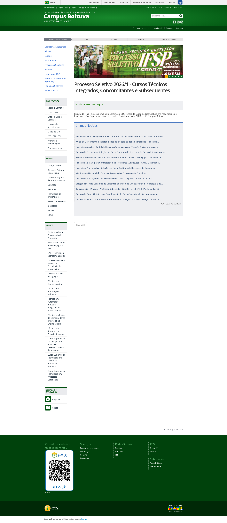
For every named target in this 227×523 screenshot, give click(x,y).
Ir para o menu (65, 7)
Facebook (80, 221)
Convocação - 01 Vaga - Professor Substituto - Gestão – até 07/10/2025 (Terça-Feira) (117, 186)
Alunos (48, 51)
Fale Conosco (51, 90)
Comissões (53, 112)
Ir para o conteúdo (50, 7)
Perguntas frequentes (141, 28)
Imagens (52, 399)
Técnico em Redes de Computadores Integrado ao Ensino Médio (56, 319)
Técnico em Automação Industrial (53, 291)
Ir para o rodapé (91, 7)
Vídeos (51, 407)
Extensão (52, 184)
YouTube (119, 451)
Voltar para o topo (173, 429)
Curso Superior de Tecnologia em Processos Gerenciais (56, 375)
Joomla (84, 519)
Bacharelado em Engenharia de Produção (55, 235)
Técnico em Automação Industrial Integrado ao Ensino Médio (54, 304)
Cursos (48, 56)
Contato (169, 28)
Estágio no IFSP (52, 74)
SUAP (86, 39)
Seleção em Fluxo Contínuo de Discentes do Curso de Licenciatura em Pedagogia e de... (119, 181)
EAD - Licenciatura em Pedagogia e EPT (56, 245)
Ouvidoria (179, 28)
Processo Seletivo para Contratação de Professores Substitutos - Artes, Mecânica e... (118, 161)
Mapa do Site (54, 131)
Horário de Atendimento (54, 126)
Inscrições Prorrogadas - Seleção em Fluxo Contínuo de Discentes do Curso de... (115, 166)
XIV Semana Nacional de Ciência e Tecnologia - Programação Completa (111, 171)
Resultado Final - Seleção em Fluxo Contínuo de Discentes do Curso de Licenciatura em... (120, 136)
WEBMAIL (141, 39)
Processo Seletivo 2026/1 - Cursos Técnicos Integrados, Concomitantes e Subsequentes (122, 87)
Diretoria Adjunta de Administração (56, 179)
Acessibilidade (151, 8)
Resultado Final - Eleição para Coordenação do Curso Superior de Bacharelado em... (117, 191)
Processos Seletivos (54, 65)
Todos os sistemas (169, 39)
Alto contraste (165, 8)
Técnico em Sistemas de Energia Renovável (56, 331)
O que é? (154, 448)
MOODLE (114, 39)
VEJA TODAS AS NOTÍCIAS (171, 200)
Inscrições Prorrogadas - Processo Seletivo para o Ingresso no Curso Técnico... (115, 176)
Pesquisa (52, 189)
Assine (153, 451)
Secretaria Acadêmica (55, 46)
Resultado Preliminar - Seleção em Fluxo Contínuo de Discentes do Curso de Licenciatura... (121, 151)
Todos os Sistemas (54, 86)
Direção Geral (54, 165)
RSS (116, 455)
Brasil (53, 2)
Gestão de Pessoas (57, 201)
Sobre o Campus (56, 107)
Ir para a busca (78, 7)
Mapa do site (178, 8)
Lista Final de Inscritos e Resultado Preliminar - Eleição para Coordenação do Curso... (118, 196)
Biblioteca (52, 205)
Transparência (55, 148)
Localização (158, 28)
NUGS (50, 214)
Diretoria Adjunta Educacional (56, 171)
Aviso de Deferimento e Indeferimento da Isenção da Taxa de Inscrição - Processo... (117, 141)
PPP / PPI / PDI (54, 136)
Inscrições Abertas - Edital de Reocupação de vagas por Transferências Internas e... (117, 146)
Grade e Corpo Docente (55, 118)
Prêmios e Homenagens (54, 142)
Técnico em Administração (55, 282)
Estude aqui (50, 60)
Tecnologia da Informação (54, 195)
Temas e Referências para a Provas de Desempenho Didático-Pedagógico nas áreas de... (119, 156)
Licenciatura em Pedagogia (55, 275)
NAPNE (48, 69)
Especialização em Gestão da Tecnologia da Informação (56, 264)
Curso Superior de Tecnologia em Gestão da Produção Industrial (56, 360)
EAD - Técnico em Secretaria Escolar (56, 254)
